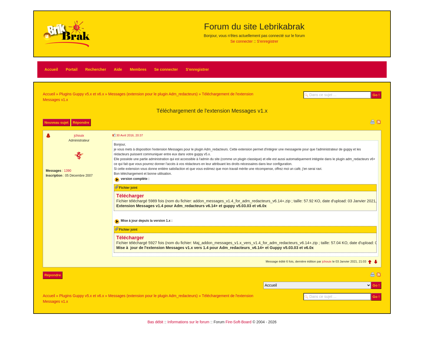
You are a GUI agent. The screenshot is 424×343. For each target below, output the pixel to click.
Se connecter (241, 41)
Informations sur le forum (188, 324)
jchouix (79, 135)
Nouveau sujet (56, 122)
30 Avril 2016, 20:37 (129, 135)
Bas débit (155, 324)
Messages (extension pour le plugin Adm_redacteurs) (153, 94)
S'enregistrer (267, 41)
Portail (72, 69)
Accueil (51, 69)
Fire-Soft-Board (238, 324)
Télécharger (130, 198)
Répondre (81, 122)
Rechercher (95, 69)
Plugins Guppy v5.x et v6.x (81, 94)
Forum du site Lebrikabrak (254, 26)
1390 (67, 171)
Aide (118, 69)
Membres (138, 69)
